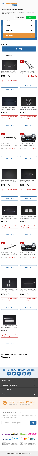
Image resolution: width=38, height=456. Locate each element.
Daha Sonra (20, 17)
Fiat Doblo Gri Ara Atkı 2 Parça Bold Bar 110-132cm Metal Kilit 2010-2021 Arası (27, 72)
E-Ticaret (13, 453)
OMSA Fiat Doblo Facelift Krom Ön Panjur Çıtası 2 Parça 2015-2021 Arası (8, 108)
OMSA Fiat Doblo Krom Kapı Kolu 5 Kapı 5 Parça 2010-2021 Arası (9, 290)
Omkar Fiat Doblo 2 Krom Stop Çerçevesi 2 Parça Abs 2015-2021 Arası (28, 108)
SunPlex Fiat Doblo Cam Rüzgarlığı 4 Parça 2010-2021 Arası (9, 145)
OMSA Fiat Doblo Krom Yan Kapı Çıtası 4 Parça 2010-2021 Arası (9, 326)
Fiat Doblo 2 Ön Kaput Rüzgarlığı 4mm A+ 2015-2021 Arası (27, 145)
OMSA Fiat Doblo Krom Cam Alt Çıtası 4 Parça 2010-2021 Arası (28, 290)
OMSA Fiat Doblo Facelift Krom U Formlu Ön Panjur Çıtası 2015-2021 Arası (8, 72)
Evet (30, 17)
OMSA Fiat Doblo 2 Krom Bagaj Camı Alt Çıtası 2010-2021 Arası (8, 181)
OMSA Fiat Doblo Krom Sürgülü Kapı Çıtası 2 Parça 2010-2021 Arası (8, 217)
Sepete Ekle (9, 89)
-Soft (8, 453)
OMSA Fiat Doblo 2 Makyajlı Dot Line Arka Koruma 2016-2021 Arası (9, 254)
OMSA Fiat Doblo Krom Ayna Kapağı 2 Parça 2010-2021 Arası (28, 217)
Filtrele (19, 35)
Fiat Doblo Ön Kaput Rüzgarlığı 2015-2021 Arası (27, 253)
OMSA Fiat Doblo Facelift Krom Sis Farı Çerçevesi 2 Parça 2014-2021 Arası (27, 181)
